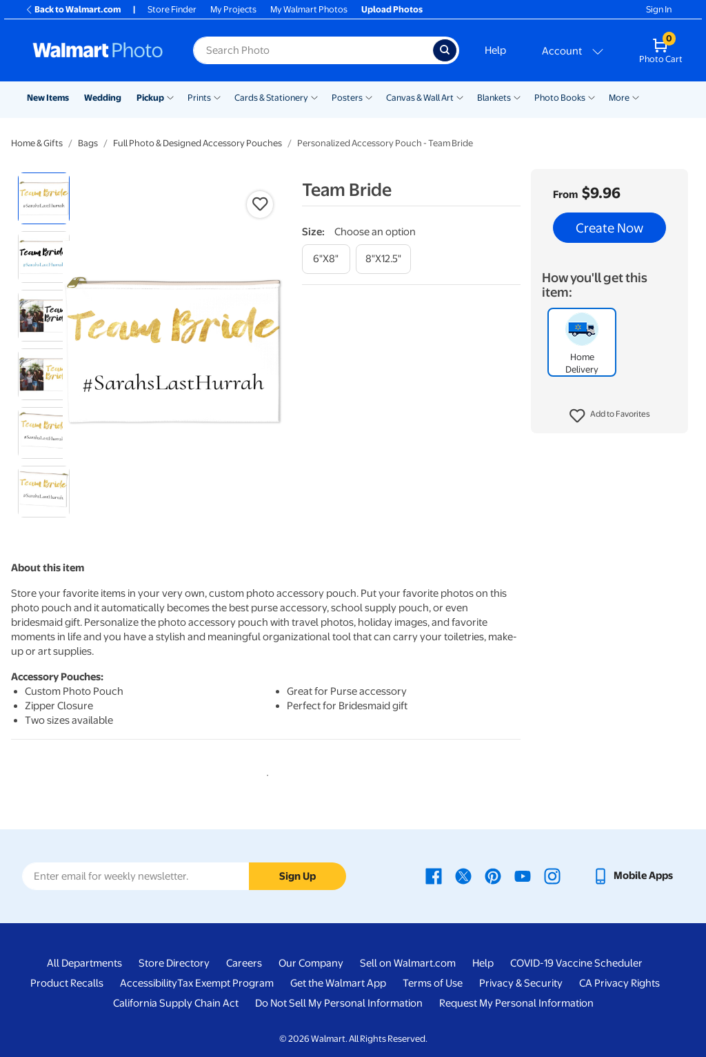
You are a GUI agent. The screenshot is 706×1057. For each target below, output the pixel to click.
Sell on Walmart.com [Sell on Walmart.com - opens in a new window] (408, 963)
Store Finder (172, 9)
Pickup (150, 97)
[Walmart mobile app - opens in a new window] (632, 875)
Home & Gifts (37, 143)
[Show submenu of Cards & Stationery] (314, 96)
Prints (199, 97)
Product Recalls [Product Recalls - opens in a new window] (66, 983)
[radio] (44, 198)
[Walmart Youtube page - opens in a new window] (522, 875)
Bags (88, 143)
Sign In (659, 9)
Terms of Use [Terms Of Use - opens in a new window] (433, 983)
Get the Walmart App (338, 983)
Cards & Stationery (271, 97)
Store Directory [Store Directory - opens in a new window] (174, 963)
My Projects (233, 9)
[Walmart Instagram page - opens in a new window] (552, 875)
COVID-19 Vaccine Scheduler (576, 963)
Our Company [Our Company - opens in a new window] (311, 963)
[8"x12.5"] (383, 259)
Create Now (609, 227)
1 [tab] (265, 773)
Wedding (102, 97)
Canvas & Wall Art (420, 97)
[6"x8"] (326, 259)
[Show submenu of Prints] (217, 96)
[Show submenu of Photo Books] (591, 96)
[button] (609, 416)
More (619, 97)
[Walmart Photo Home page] (98, 50)
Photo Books (559, 97)
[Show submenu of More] (636, 96)
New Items (48, 97)
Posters (347, 97)
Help (495, 50)
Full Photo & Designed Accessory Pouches (197, 143)
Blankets (494, 97)
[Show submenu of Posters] (369, 96)
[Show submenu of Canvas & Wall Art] (460, 96)
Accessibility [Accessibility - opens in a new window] (148, 983)
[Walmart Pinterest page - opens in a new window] (493, 875)
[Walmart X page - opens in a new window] (463, 875)
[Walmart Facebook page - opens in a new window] (433, 875)
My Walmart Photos (308, 9)
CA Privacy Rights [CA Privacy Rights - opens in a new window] (619, 983)
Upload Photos (392, 9)
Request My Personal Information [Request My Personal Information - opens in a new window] (516, 1003)
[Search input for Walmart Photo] (313, 50)
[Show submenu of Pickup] (170, 96)
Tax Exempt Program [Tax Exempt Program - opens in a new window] (225, 983)
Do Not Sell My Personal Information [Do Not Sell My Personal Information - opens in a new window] (339, 1003)
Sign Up (297, 876)
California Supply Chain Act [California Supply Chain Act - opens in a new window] (176, 1003)
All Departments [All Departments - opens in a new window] (84, 963)
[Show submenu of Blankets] (517, 96)
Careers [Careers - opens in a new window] (244, 963)
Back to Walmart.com (73, 9)
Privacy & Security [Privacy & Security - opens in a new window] (521, 983)
